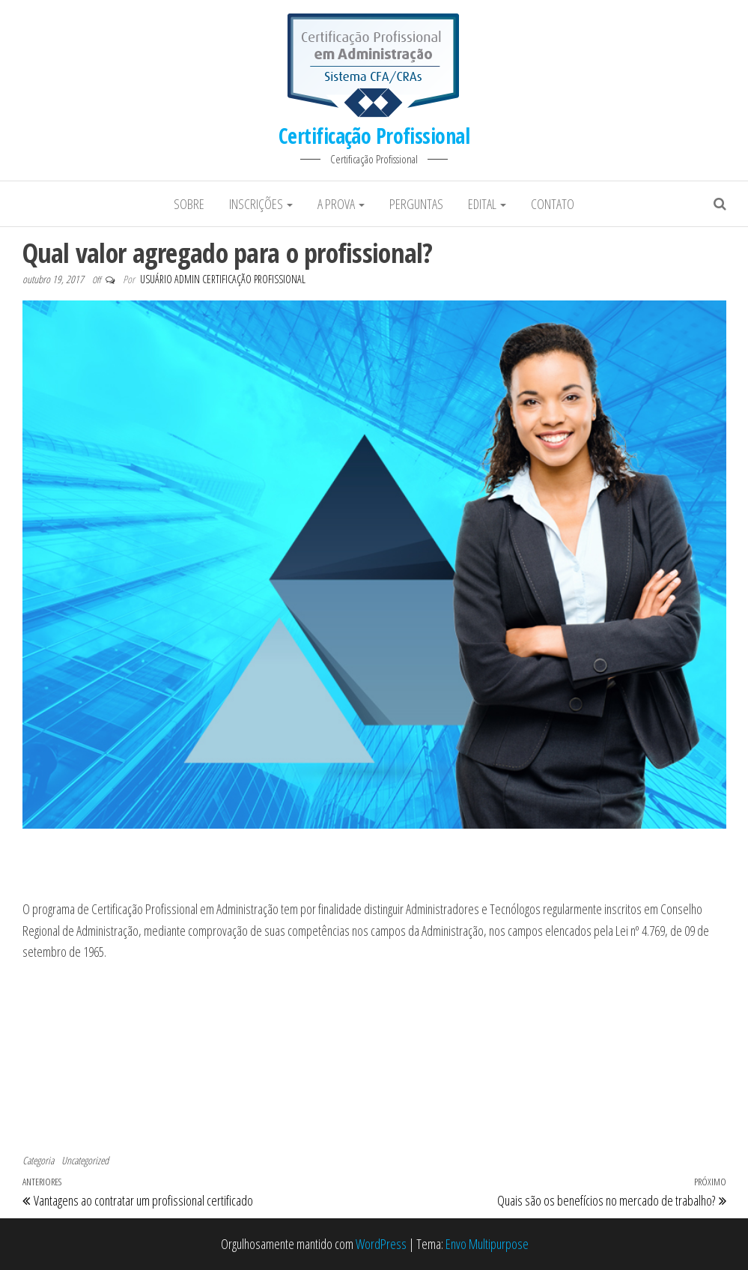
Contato (552, 204)
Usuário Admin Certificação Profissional (222, 279)
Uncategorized (85, 1160)
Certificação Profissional (374, 135)
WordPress (381, 1244)
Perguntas (416, 204)
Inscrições (261, 204)
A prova (341, 204)
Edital (487, 204)
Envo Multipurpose (487, 1244)
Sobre (189, 204)
